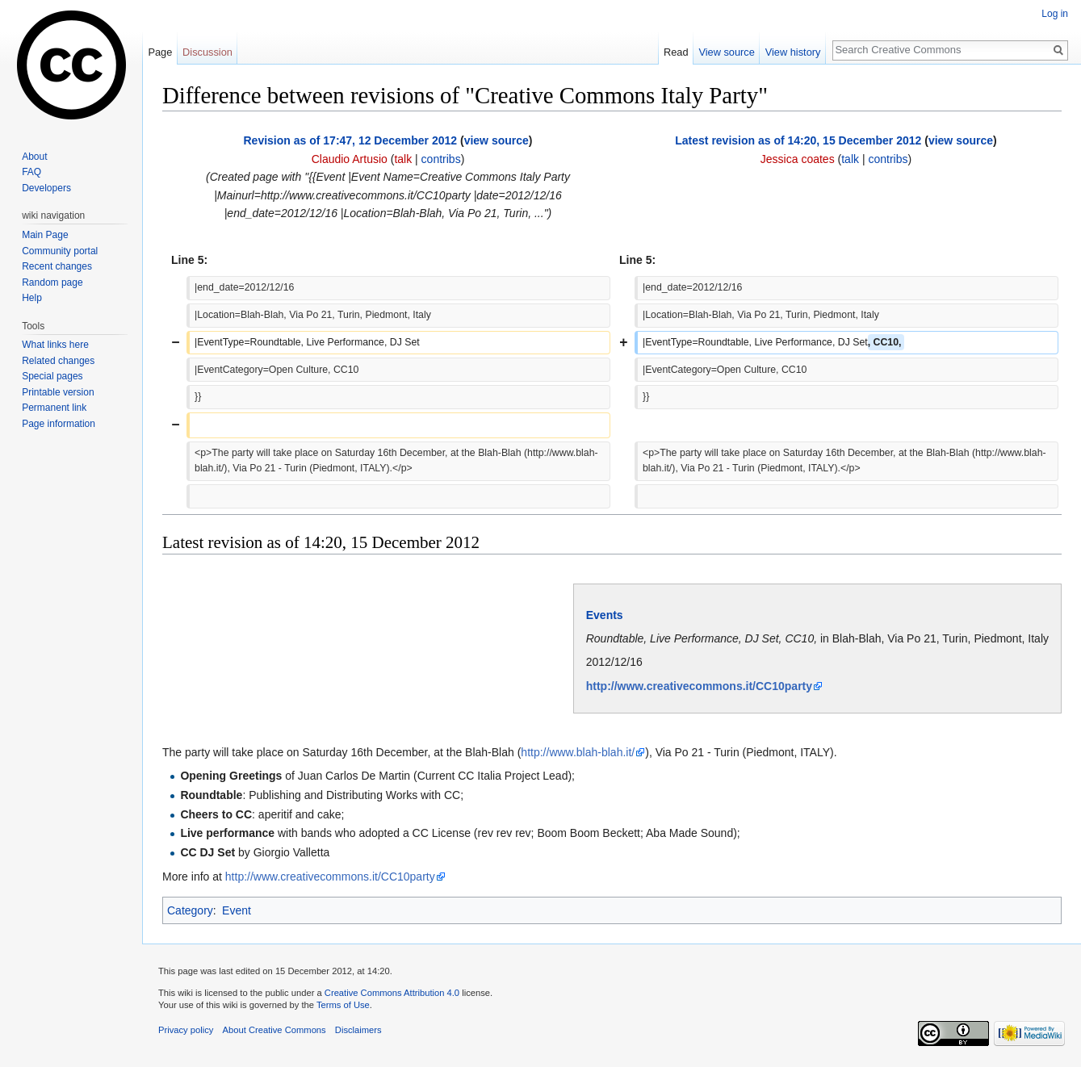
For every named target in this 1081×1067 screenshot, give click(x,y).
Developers (46, 188)
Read (676, 52)
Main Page (45, 235)
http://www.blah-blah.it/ (578, 752)
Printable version (58, 392)
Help (32, 297)
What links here (55, 344)
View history (793, 52)
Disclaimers (358, 1030)
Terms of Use (343, 1005)
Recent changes (57, 266)
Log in (1054, 13)
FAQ (31, 172)
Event (236, 910)
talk (403, 159)
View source (726, 52)
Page (160, 52)
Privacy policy (185, 1030)
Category (190, 910)
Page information (58, 423)
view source (496, 140)
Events (604, 615)
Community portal (60, 251)
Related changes (58, 360)
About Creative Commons (274, 1030)
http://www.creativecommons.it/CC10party (699, 686)
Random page (52, 282)
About (34, 156)
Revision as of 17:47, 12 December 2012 (351, 140)
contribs (441, 159)
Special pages (52, 376)
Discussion (207, 52)
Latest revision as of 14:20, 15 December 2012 (798, 140)
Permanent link (54, 407)
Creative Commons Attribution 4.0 (392, 993)
